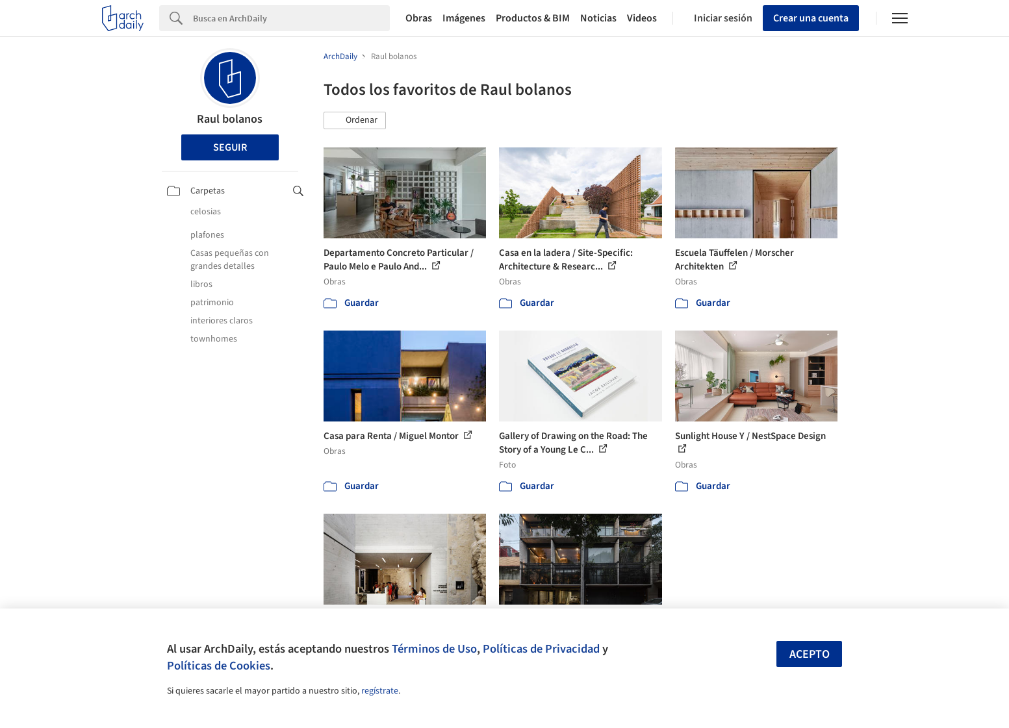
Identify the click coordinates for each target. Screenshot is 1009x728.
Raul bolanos (229, 119)
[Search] (291, 18)
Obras (418, 18)
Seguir (230, 147)
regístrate (379, 690)
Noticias (598, 18)
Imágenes (463, 18)
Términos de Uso (434, 648)
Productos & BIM (533, 18)
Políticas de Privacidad (541, 648)
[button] (355, 121)
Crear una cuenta (811, 18)
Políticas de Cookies (218, 665)
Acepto (809, 654)
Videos (642, 18)
